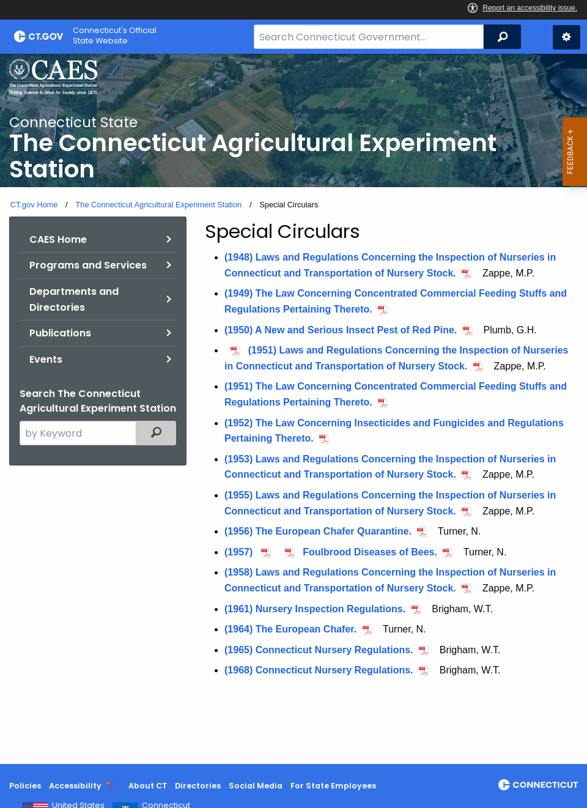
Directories (198, 785)
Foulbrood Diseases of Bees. (370, 552)
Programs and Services (88, 265)
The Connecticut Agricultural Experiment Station (158, 204)
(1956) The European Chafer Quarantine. (318, 531)
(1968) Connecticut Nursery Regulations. (318, 670)
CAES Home (58, 239)
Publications (60, 333)
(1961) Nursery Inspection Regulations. (314, 609)
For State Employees (333, 785)
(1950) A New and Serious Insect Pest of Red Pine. (340, 330)
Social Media (255, 785)
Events (45, 359)
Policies (25, 785)
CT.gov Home (34, 204)
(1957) (240, 552)
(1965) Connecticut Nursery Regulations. (318, 650)
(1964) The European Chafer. (290, 629)
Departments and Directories (74, 299)
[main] (293, 409)
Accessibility (75, 785)
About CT (148, 785)
